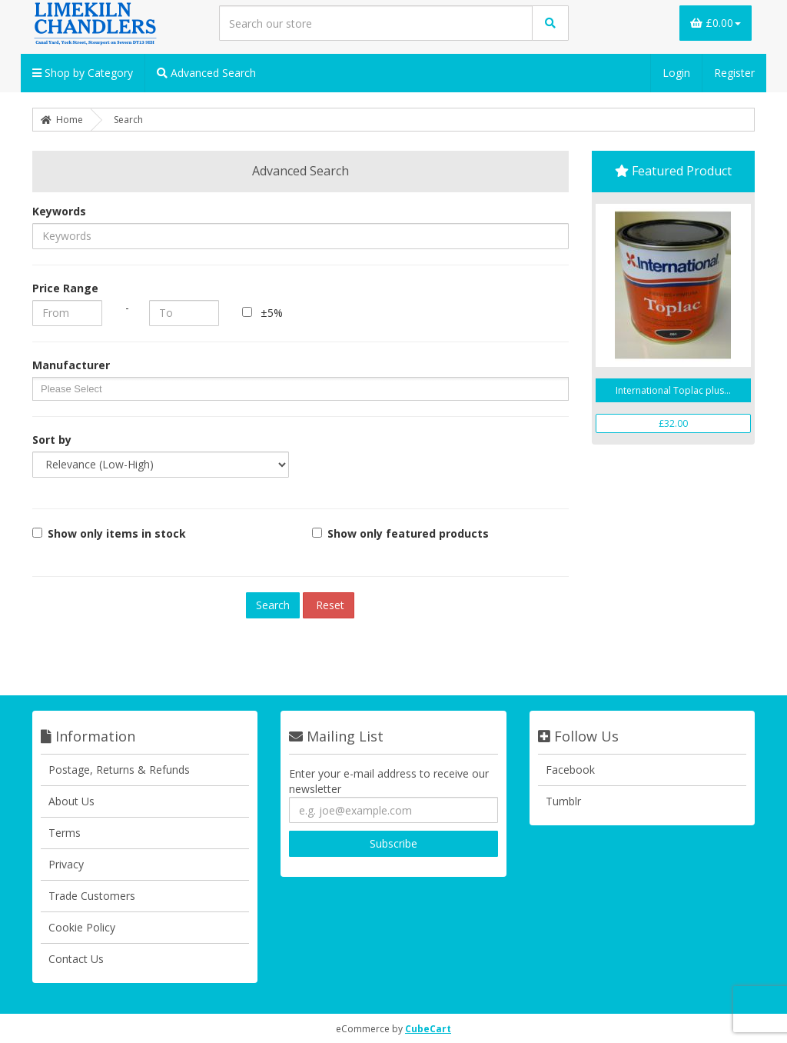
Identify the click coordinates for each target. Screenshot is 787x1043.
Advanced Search (206, 72)
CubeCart (428, 1028)
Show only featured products (400, 533)
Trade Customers (91, 895)
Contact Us (76, 958)
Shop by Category (82, 72)
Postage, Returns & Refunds (119, 769)
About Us (71, 801)
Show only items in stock (109, 533)
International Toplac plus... (673, 390)
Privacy (66, 864)
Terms (64, 832)
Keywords (59, 211)
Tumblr (563, 801)
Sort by (51, 439)
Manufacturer (71, 365)
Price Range (65, 288)
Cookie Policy (81, 927)
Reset (328, 605)
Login (676, 72)
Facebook (570, 769)
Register (734, 72)
